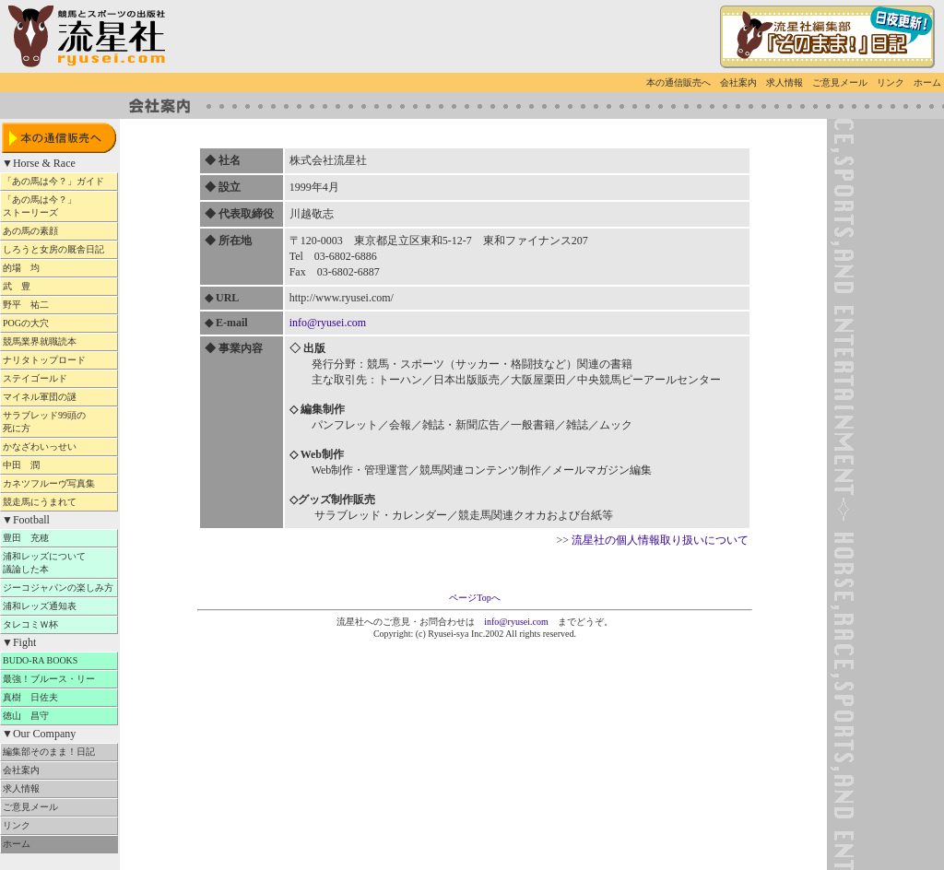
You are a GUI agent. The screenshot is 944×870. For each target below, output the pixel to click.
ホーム (927, 82)
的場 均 (58, 268)
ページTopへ (474, 598)
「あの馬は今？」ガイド (58, 181)
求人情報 (784, 82)
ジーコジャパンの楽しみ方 (58, 587)
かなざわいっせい (58, 446)
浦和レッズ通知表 (58, 606)
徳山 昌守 (58, 716)
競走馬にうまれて (58, 502)
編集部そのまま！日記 (58, 752)
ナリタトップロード (58, 360)
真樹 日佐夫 (58, 697)
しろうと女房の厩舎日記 (58, 249)
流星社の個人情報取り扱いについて (660, 540)
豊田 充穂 (58, 538)
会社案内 (738, 82)
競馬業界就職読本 (58, 341)
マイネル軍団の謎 (58, 397)
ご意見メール (839, 82)
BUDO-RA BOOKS (54, 660)
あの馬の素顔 (58, 231)
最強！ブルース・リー (58, 679)
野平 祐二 (58, 305)
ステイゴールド (58, 378)
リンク (890, 82)
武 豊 (58, 286)
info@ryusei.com (327, 322)
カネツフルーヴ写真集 (58, 483)
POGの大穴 (53, 323)
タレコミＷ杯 (58, 624)
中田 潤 (58, 465)
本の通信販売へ (678, 82)
